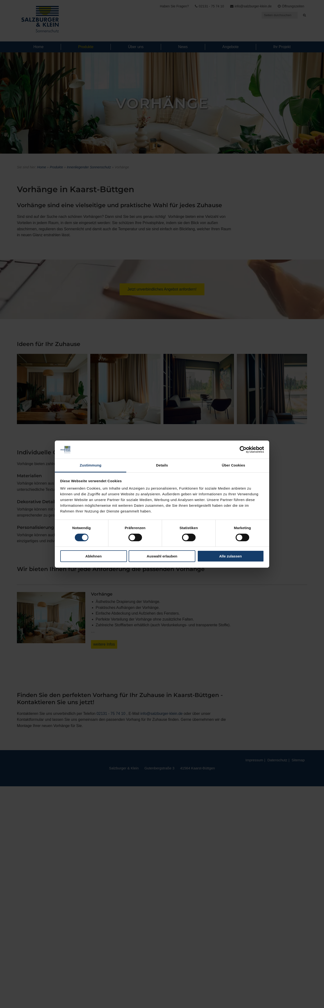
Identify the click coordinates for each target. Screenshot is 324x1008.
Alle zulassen (230, 556)
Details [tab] (162, 465)
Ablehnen (93, 556)
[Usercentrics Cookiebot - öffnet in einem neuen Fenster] (243, 449)
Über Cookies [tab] (233, 465)
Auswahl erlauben (162, 556)
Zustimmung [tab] (90, 465)
